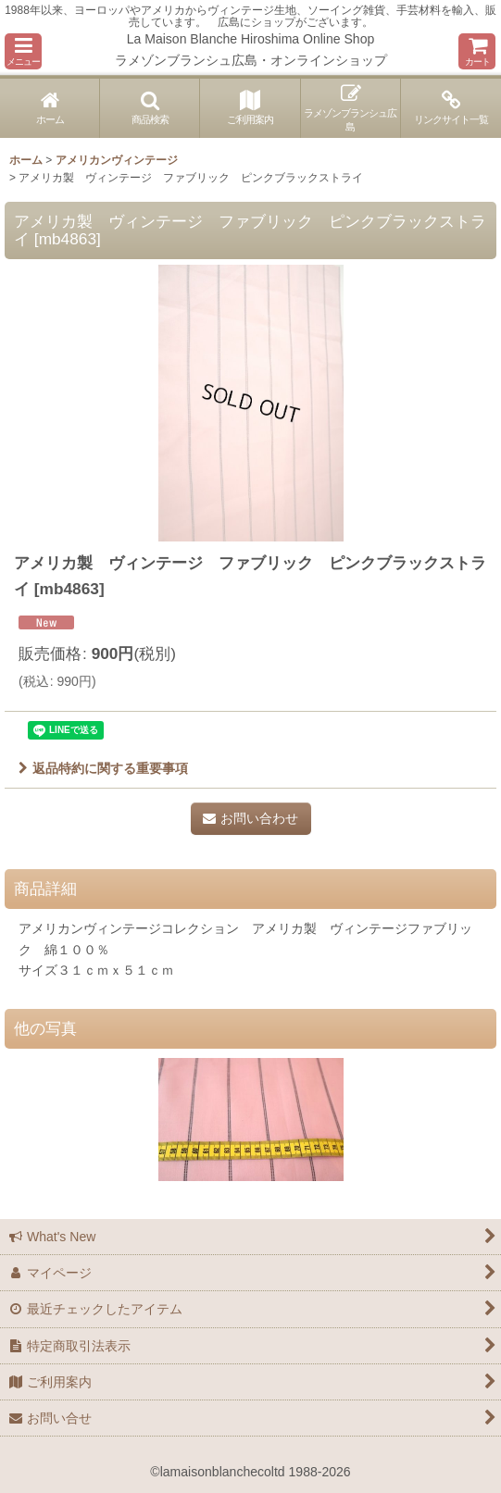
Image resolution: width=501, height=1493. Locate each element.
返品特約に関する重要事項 (103, 768)
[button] (23, 51)
